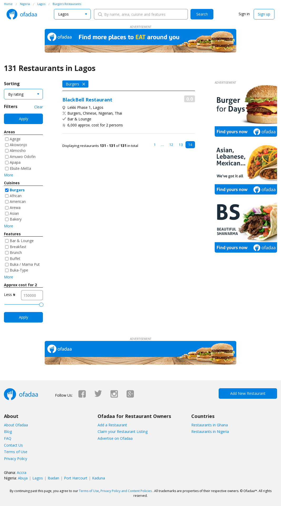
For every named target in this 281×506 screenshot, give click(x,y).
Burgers (17, 190)
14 (190, 144)
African (16, 196)
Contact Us (13, 445)
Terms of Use (15, 451)
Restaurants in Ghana (209, 424)
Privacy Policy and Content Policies (126, 491)
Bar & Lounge (22, 241)
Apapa (15, 162)
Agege (15, 139)
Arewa (15, 207)
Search (202, 14)
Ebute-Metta (20, 168)
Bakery (16, 219)
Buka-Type (19, 270)
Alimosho (18, 150)
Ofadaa (22, 14)
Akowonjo (18, 145)
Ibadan (53, 478)
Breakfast (18, 247)
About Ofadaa (16, 424)
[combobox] (72, 14)
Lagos (37, 478)
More (8, 174)
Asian (14, 213)
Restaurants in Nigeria (210, 431)
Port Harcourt (75, 478)
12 (171, 144)
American (18, 201)
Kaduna (98, 478)
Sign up (264, 14)
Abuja (23, 478)
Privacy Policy (15, 458)
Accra (21, 472)
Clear (38, 106)
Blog (8, 431)
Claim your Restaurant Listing (123, 431)
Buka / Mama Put (25, 264)
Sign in (244, 13)
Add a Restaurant (112, 424)
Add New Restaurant (247, 393)
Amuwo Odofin (23, 157)
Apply (23, 118)
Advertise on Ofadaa (115, 438)
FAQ (7, 438)
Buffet (15, 258)
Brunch (16, 252)
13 (181, 144)
